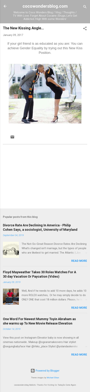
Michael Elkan (53, 377)
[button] (85, 29)
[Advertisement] (45, 177)
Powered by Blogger (45, 370)
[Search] (85, 7)
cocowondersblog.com (45, 6)
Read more (79, 260)
